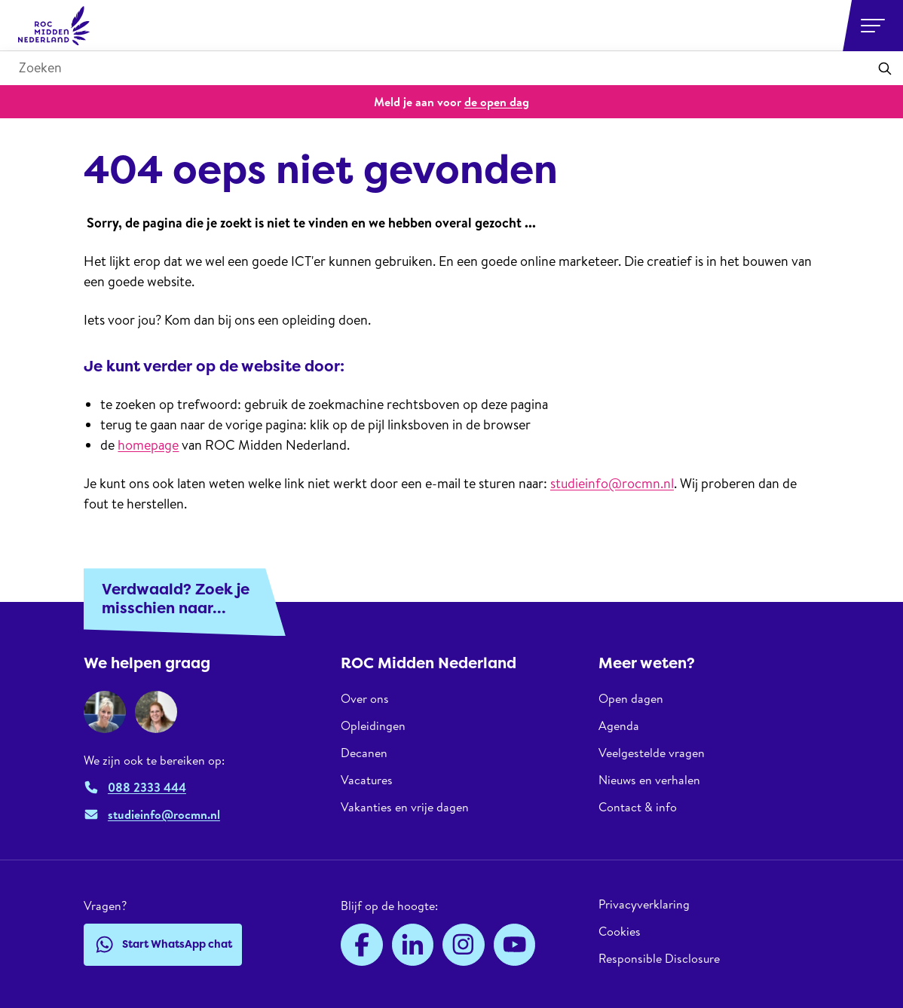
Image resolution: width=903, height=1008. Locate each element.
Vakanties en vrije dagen (405, 807)
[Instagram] (463, 945)
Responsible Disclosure (659, 958)
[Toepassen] (884, 68)
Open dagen (630, 699)
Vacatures (367, 779)
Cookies (619, 931)
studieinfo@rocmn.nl (612, 483)
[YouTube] (515, 945)
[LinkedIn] (413, 945)
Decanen (364, 752)
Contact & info (637, 807)
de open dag (496, 101)
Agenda (618, 725)
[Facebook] (362, 945)
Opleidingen (373, 725)
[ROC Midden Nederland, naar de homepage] (54, 25)
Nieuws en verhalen (649, 779)
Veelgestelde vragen (651, 752)
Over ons (365, 699)
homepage (148, 444)
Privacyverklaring (644, 904)
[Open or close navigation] (873, 25)
